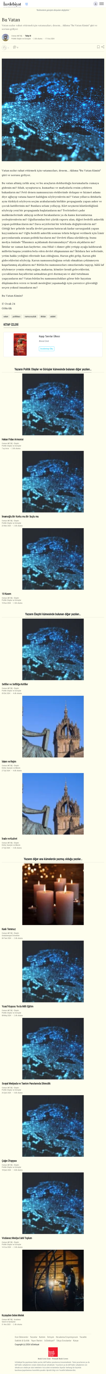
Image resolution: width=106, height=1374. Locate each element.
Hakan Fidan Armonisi (12, 439)
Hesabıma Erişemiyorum (67, 1337)
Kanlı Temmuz (9, 929)
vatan (6, 316)
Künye (76, 1340)
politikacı (16, 316)
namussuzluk (30, 316)
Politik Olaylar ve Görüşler (21, 39)
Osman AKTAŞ (16, 36)
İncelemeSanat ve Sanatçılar (11, 1320)
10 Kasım (6, 593)
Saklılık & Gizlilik (22, 1340)
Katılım (42, 1337)
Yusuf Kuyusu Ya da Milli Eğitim (17, 1006)
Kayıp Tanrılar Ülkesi (49, 336)
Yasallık (83, 1337)
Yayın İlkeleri (36, 1340)
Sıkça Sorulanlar (64, 1340)
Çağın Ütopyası (9, 1160)
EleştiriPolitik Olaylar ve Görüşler (11, 444)
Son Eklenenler (21, 1337)
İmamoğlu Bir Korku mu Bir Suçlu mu (20, 516)
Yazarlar (33, 1337)
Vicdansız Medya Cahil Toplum (17, 1238)
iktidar (43, 316)
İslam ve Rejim (9, 761)
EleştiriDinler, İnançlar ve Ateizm (11, 766)
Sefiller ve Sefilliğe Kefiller (15, 684)
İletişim (50, 1337)
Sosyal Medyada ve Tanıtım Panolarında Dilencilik (26, 1083)
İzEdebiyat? (49, 1340)
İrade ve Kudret (9, 838)
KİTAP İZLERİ (11, 324)
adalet (53, 316)
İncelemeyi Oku (46, 349)
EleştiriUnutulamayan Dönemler (11, 934)
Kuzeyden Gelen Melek (13, 1315)
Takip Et (28, 36)
